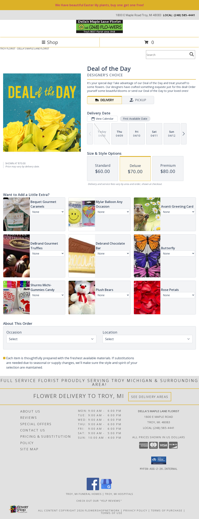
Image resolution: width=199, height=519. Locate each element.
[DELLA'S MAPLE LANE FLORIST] (99, 32)
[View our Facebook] (93, 489)
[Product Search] (167, 54)
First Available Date (135, 118)
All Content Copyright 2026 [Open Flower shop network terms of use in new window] (61, 510)
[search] (191, 54)
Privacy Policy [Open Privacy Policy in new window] (135, 510)
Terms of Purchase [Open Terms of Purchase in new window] (166, 510)
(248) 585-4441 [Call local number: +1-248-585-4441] (184, 15)
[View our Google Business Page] (106, 489)
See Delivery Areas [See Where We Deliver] (149, 396)
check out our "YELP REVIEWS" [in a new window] (99, 500)
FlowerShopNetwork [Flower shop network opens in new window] (102, 510)
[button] (158, 460)
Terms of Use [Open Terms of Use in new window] (111, 513)
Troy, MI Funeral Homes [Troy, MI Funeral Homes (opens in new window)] (84, 494)
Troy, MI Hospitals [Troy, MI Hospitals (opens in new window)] (119, 494)
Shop (50, 42)
